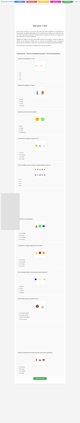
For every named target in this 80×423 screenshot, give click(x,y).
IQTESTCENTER (7, 2)
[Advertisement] (10, 211)
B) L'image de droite (23, 315)
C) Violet (20, 290)
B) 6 (19, 75)
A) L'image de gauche (23, 313)
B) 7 (19, 181)
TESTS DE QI (67, 1)
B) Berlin (20, 101)
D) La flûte (21, 373)
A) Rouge (20, 286)
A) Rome (20, 99)
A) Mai (20, 126)
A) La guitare (21, 367)
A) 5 (19, 179)
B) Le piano (21, 369)
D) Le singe (21, 158)
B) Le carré (21, 235)
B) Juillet (20, 128)
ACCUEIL (20, 1)
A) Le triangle (21, 233)
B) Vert (20, 288)
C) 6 (19, 183)
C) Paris (20, 103)
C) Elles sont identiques (24, 317)
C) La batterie (21, 371)
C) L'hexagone (22, 237)
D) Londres (21, 105)
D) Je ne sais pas (22, 319)
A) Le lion (20, 152)
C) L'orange (21, 263)
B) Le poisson (21, 154)
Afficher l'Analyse (40, 378)
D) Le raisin (21, 266)
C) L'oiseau (21, 156)
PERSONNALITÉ (32, 1)
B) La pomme (21, 261)
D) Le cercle (21, 239)
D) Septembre (21, 132)
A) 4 (19, 73)
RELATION (55, 1)
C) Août (20, 130)
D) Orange (21, 292)
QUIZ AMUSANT (43, 1)
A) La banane (21, 259)
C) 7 (19, 77)
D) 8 (19, 79)
